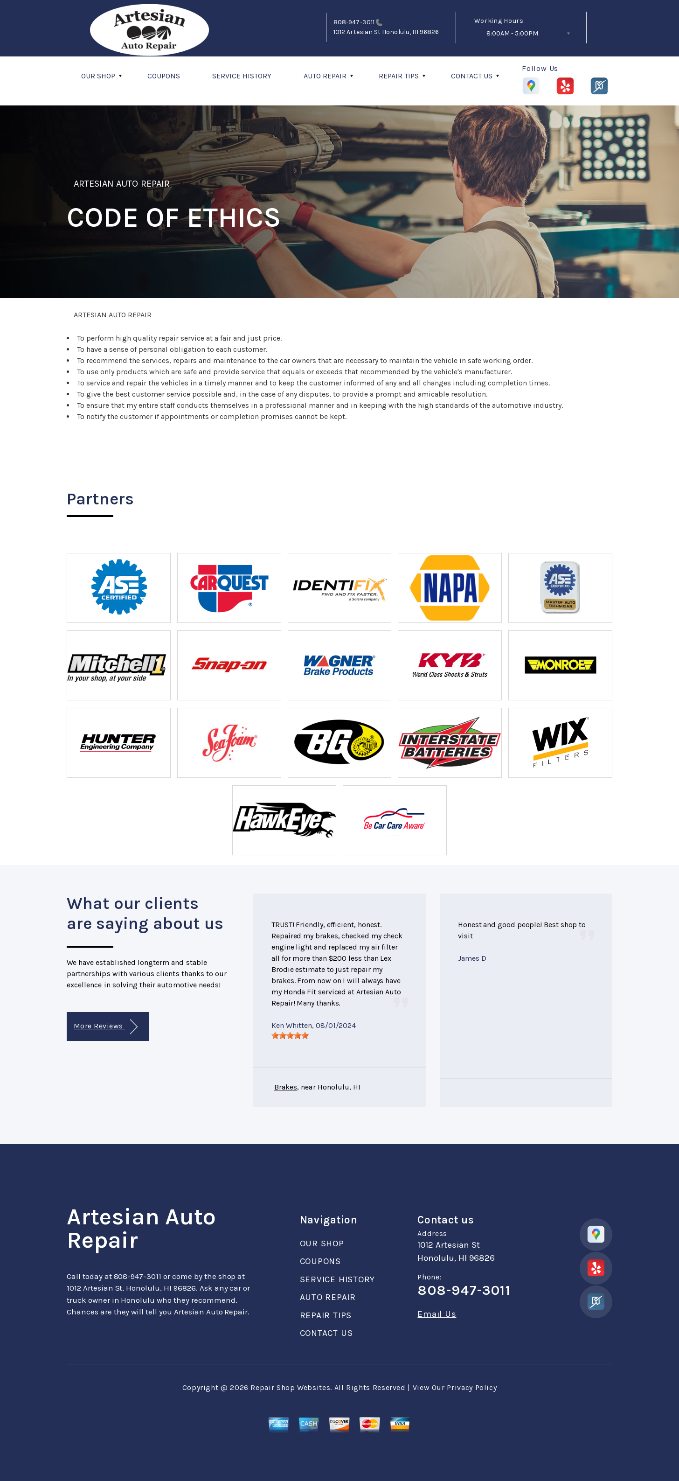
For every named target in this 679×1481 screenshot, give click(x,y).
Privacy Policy (472, 1387)
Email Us (436, 1314)
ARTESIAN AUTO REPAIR (122, 183)
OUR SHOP (98, 75)
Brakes (285, 1087)
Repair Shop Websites (290, 1387)
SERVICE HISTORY (241, 75)
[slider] (290, 1035)
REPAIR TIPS (399, 75)
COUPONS (163, 75)
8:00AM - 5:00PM (512, 33)
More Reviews (106, 1026)
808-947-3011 (353, 22)
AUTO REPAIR (325, 75)
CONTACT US (471, 75)
